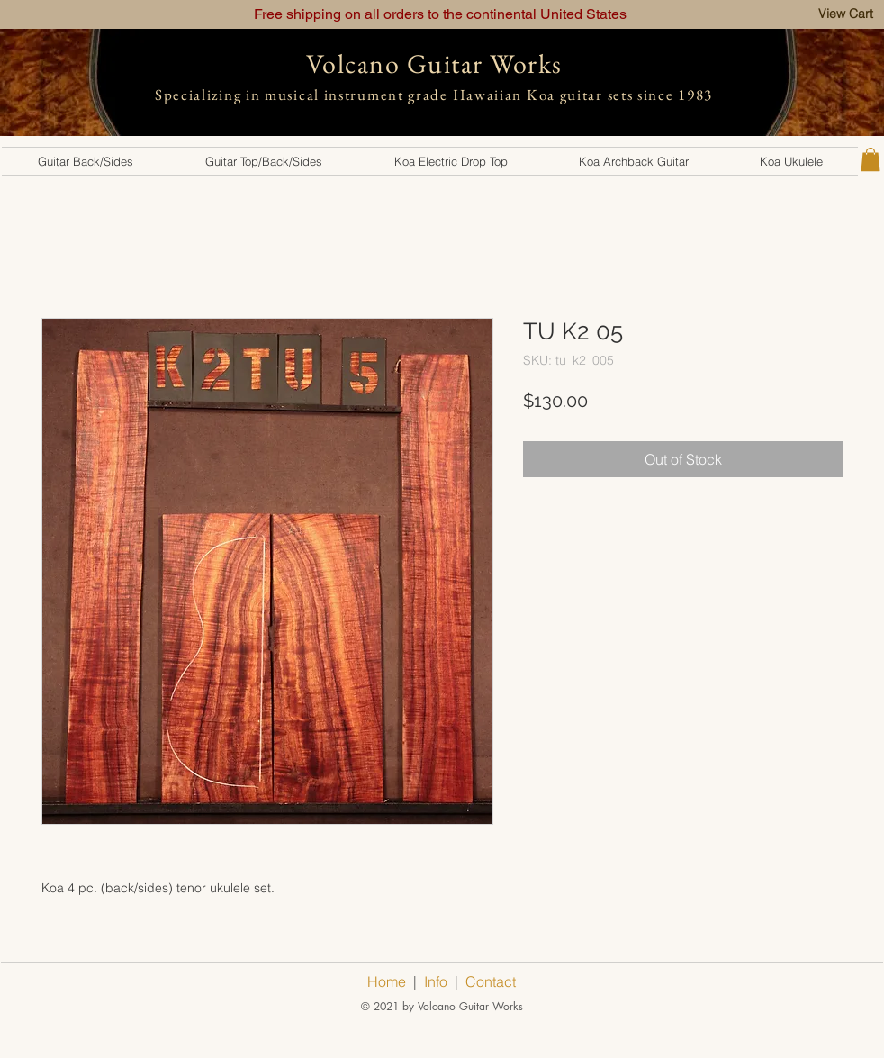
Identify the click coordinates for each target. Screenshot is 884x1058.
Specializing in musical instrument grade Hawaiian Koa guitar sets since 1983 (434, 94)
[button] (85, 161)
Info (435, 981)
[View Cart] (845, 14)
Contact (490, 981)
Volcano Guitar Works (434, 63)
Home (386, 981)
